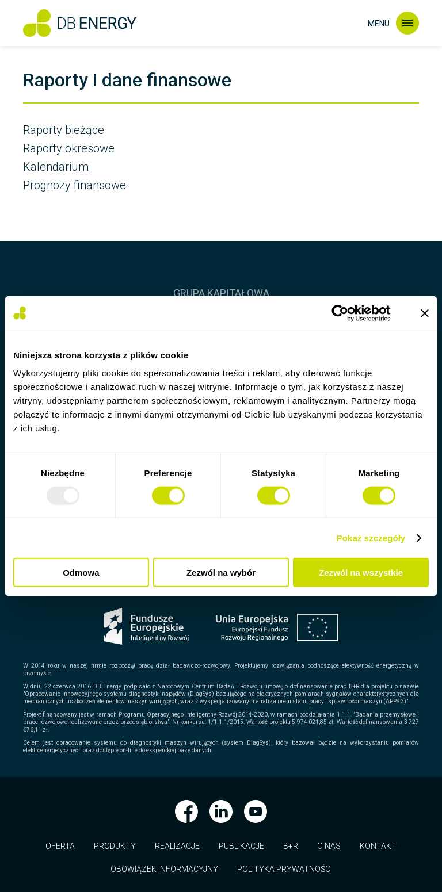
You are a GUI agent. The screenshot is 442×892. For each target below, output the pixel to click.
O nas (329, 846)
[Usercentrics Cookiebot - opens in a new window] (349, 312)
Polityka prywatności (284, 869)
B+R (290, 846)
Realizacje (177, 846)
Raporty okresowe (69, 148)
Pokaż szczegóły (371, 537)
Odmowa (81, 572)
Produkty (115, 846)
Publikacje (241, 846)
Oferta (60, 846)
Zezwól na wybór (221, 572)
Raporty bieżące (63, 130)
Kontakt (378, 846)
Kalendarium (56, 167)
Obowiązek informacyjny (164, 869)
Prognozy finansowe (74, 185)
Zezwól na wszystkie (361, 572)
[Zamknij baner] (425, 313)
